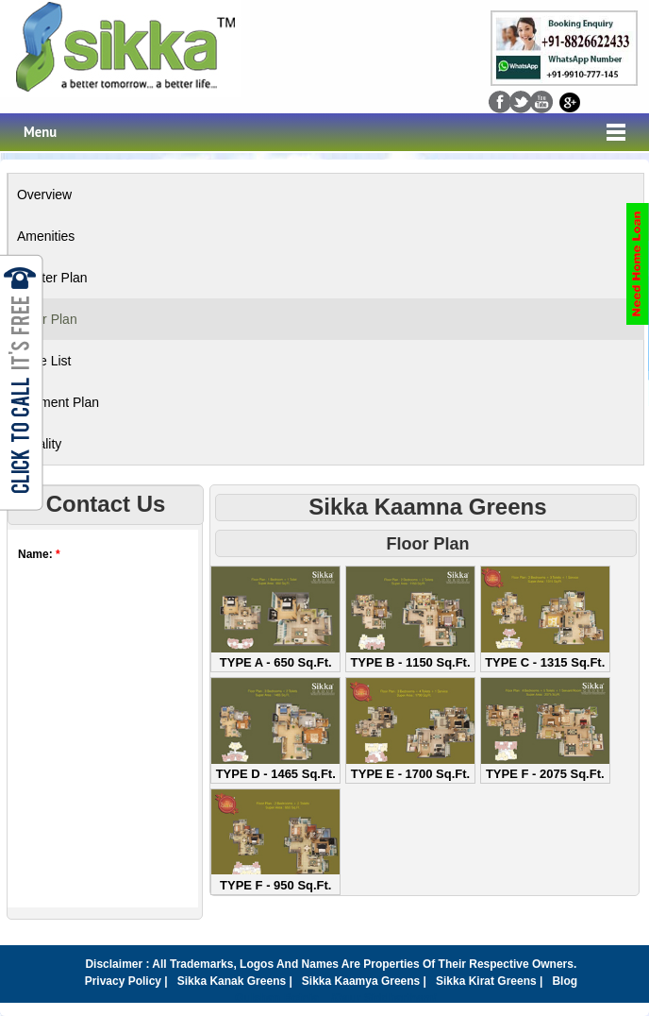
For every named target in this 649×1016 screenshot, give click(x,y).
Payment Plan (58, 402)
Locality (39, 443)
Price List (44, 360)
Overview (44, 194)
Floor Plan (47, 319)
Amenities (46, 236)
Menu (40, 132)
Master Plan (52, 277)
